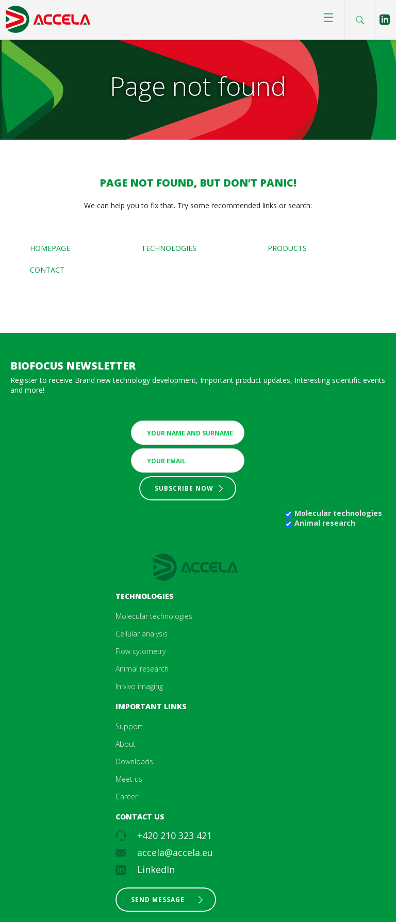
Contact (47, 270)
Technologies (168, 248)
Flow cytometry (141, 651)
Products (287, 248)
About (126, 744)
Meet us (129, 779)
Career (127, 796)
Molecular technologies (338, 513)
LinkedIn (156, 869)
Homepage (50, 248)
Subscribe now (184, 488)
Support (129, 726)
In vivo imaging (139, 686)
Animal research (324, 523)
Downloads (134, 761)
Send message (158, 899)
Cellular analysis (142, 634)
